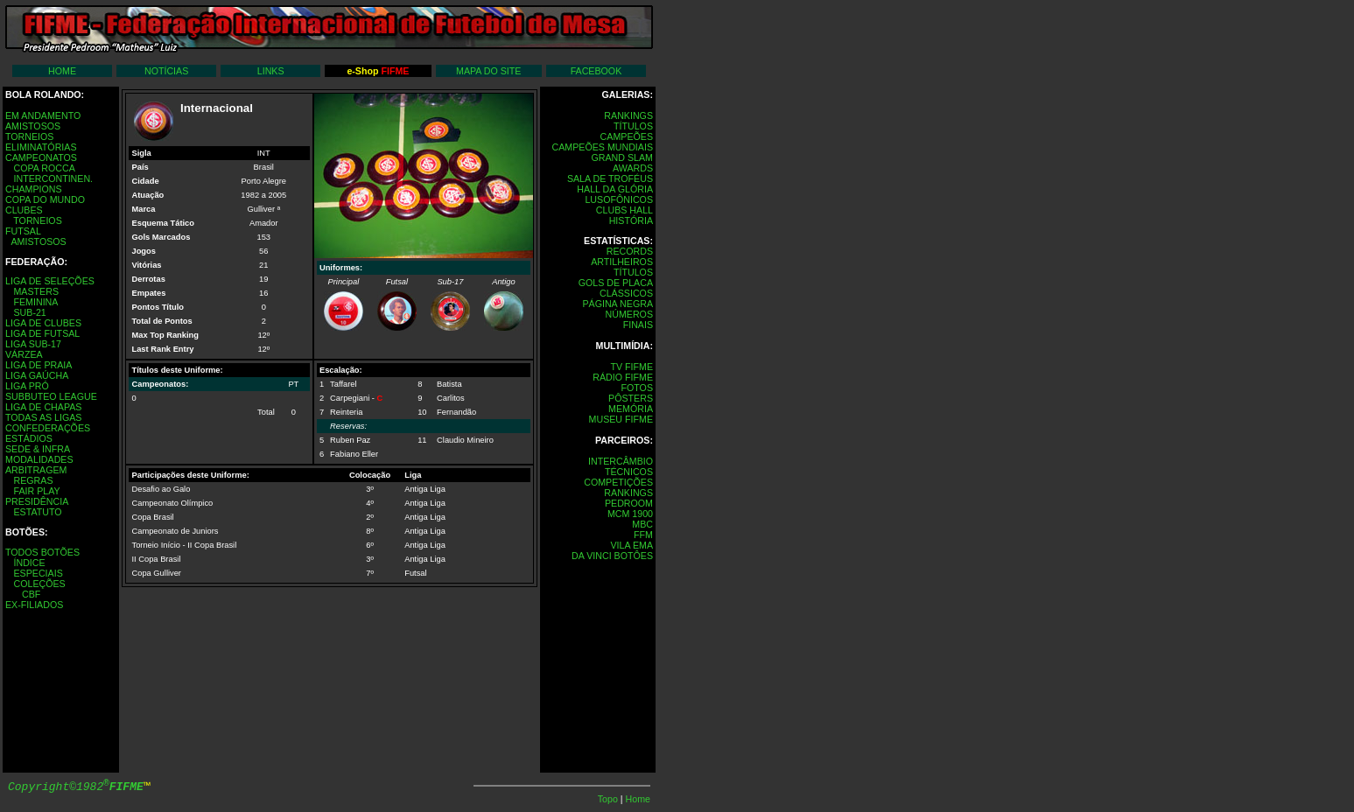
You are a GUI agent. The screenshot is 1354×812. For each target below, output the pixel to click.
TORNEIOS (29, 136)
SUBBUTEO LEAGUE (51, 396)
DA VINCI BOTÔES (612, 555)
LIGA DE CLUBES (43, 323)
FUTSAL (23, 231)
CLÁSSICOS (626, 293)
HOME (62, 71)
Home (638, 799)
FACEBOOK (596, 71)
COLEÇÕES (39, 583)
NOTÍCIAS (166, 71)
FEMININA (35, 302)
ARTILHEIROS (622, 261)
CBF (31, 594)
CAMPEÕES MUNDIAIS (602, 147)
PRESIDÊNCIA (36, 501)
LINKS (270, 71)
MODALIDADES (39, 459)
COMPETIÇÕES (618, 482)
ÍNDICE (29, 562)
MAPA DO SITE (488, 71)
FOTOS (637, 387)
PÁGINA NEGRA (617, 303)
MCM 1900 (630, 513)
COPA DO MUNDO (45, 199)
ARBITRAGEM (36, 470)
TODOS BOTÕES (42, 552)
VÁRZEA (24, 354)
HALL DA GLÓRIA (615, 189)
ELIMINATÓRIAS (41, 147)
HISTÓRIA (631, 220)
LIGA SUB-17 (33, 344)
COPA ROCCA (43, 168)
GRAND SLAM (622, 157)
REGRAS (33, 480)
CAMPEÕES (626, 136)
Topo (609, 799)
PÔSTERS (630, 398)
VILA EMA (631, 545)
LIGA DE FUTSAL (42, 333)
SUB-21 (29, 312)
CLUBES (24, 210)
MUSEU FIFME (621, 419)
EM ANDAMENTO (43, 115)
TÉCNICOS (629, 471)
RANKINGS (628, 115)
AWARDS (633, 168)
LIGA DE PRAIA (38, 365)
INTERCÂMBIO (620, 461)
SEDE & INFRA (37, 449)
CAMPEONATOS (41, 157)
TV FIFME (631, 366)
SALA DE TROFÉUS (610, 178)
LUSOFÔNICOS (619, 199)
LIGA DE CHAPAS (43, 407)
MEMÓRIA (630, 408)
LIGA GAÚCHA (36, 375)
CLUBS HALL (624, 210)
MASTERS (36, 291)
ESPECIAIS (37, 573)
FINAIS (638, 324)
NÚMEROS (629, 314)
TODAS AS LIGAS (43, 417)
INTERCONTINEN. (53, 178)
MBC (642, 524)
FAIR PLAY (36, 491)
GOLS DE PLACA (616, 282)
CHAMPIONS (33, 189)
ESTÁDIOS (29, 438)
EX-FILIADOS (34, 604)
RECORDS (630, 251)
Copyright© (76, 787)
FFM (643, 534)
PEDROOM (629, 503)
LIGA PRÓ (27, 386)
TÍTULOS (633, 126)
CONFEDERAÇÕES (47, 428)
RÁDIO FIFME (623, 377)
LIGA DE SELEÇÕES (50, 281)
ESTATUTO (37, 512)
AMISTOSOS (32, 126)
